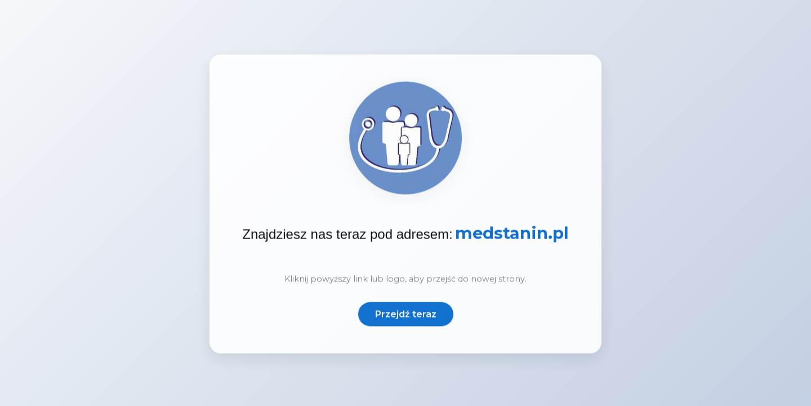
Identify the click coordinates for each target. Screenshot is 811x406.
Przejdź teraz (405, 315)
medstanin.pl (512, 235)
